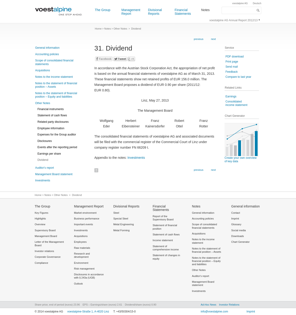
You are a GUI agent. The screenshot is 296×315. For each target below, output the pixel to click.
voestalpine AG (240, 3)
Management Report (130, 11)
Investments (42, 180)
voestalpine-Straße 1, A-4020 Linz (88, 311)
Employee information (50, 128)
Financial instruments (50, 109)
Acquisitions (42, 70)
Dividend (42, 160)
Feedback (231, 71)
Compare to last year (238, 76)
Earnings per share (49, 153)
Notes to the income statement (54, 76)
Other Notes (42, 103)
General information (47, 47)
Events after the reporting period (57, 147)
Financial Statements (183, 11)
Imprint (251, 311)
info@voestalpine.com (214, 311)
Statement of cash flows (52, 115)
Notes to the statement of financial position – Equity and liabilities (56, 95)
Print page (231, 61)
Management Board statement (53, 174)
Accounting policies (47, 54)
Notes (205, 10)
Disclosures (44, 141)
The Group (102, 10)
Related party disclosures (53, 121)
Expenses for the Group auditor (56, 134)
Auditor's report (44, 167)
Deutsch (257, 3)
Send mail (231, 66)
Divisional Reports (155, 11)
